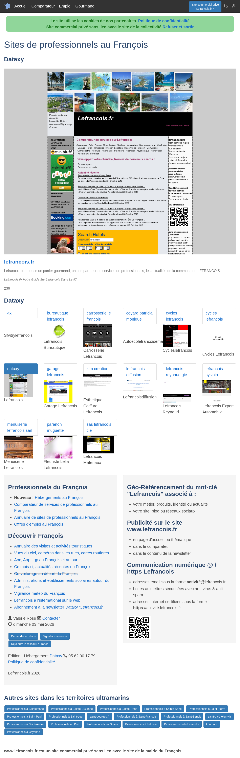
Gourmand (84, 6)
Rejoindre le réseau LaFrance (29, 644)
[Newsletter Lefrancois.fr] (226, 6)
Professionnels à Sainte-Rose (118, 708)
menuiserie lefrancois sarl (19, 427)
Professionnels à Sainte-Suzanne (72, 708)
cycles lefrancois (174, 316)
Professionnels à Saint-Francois (137, 716)
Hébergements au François (59, 497)
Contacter (51, 618)
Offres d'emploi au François (38, 524)
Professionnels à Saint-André (25, 724)
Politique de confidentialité (164, 21)
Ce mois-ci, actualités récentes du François (52, 566)
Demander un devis (23, 636)
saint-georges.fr (99, 716)
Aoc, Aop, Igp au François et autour (46, 560)
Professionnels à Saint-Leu (66, 716)
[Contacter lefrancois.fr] (234, 6)
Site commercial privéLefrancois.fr (205, 6)
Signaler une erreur (55, 636)
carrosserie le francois (99, 316)
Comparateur (43, 6)
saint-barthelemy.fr (219, 716)
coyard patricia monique (139, 316)
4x (9, 313)
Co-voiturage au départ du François (46, 573)
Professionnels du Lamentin (181, 724)
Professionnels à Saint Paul (24, 716)
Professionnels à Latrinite (141, 724)
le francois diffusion (135, 371)
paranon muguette (55, 427)
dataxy (13, 368)
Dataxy (56, 656)
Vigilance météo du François (39, 593)
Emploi (65, 6)
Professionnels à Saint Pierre (207, 708)
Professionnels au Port (65, 724)
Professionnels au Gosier (102, 724)
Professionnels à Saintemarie (25, 708)
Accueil (20, 6)
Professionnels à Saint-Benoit (182, 716)
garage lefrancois (55, 371)
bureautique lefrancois (57, 316)
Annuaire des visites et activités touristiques (53, 546)
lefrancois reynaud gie (176, 371)
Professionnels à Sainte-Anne (162, 708)
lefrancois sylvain (214, 371)
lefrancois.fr (19, 262)
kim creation (97, 368)
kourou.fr (211, 724)
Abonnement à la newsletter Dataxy (59, 607)
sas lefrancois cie (99, 427)
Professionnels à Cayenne (23, 732)
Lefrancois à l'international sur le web (47, 600)
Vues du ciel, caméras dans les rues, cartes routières (61, 553)
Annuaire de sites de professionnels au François (57, 517)
